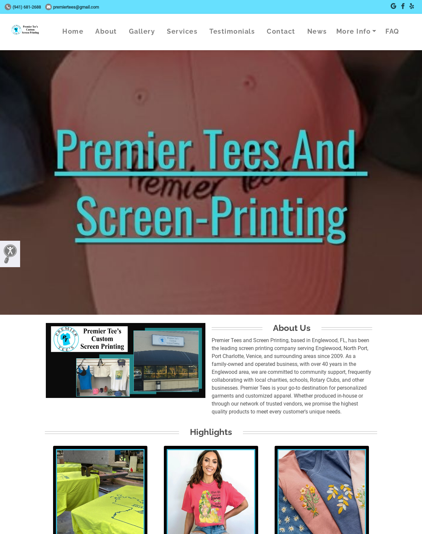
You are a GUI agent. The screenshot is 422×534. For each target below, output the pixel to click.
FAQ (392, 31)
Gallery (142, 31)
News (317, 31)
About (106, 31)
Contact (281, 31)
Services (182, 31)
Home (72, 31)
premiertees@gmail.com (72, 7)
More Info (353, 31)
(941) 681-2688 (23, 7)
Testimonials (232, 31)
